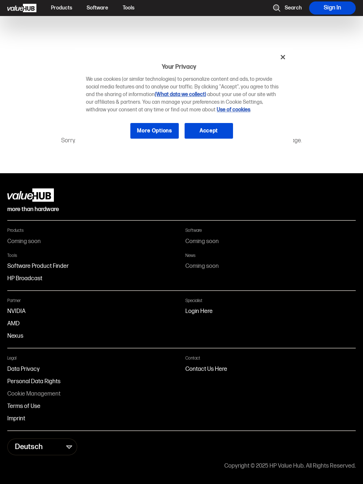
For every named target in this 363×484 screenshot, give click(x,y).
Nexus (15, 336)
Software (97, 8)
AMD (13, 323)
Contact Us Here (206, 369)
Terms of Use (23, 406)
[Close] (283, 57)
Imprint (16, 418)
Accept (209, 131)
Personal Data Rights (33, 381)
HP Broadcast (24, 278)
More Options (154, 131)
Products (61, 8)
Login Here (199, 311)
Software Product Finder (38, 266)
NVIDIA (16, 311)
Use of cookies (233, 110)
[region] (184, 99)
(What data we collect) (180, 94)
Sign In (332, 7)
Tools (128, 8)
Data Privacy (23, 369)
